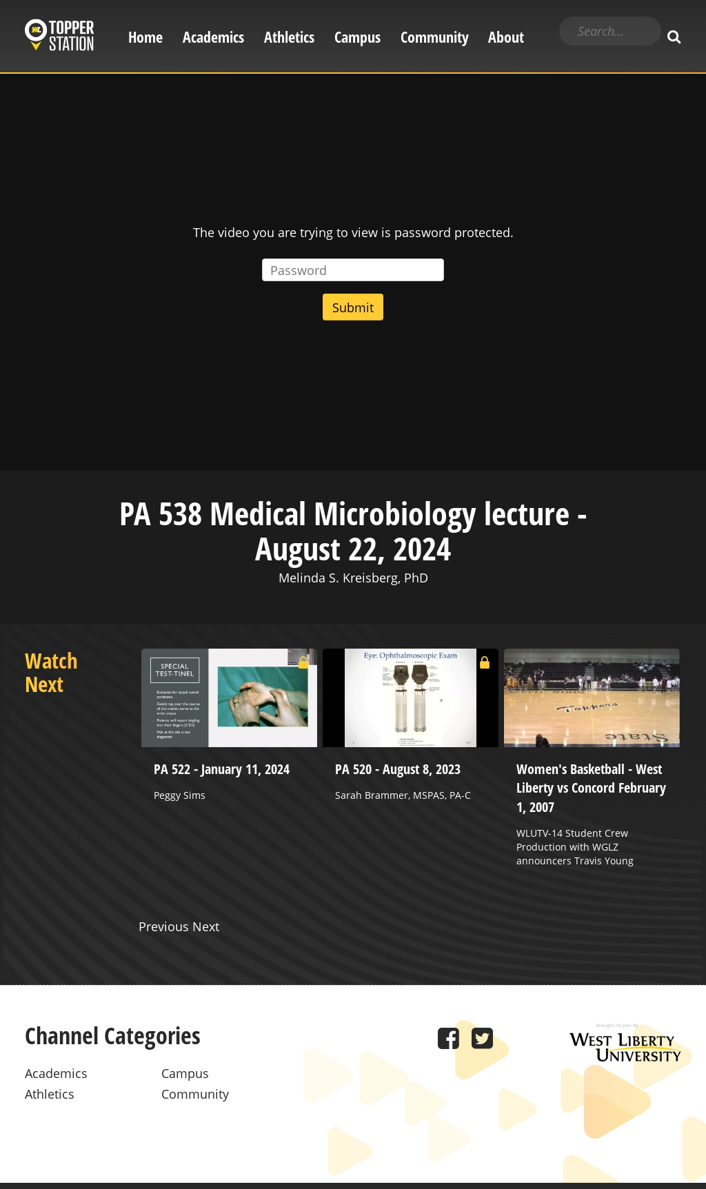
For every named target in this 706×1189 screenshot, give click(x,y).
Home (145, 37)
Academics (213, 37)
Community (435, 37)
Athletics (289, 37)
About (506, 37)
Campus (357, 37)
